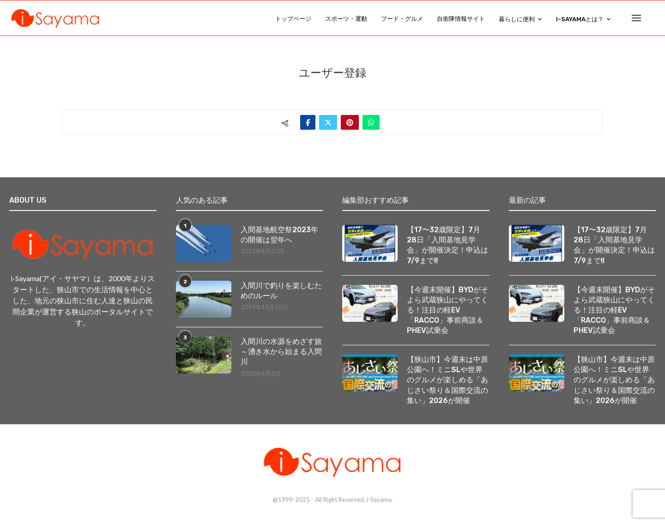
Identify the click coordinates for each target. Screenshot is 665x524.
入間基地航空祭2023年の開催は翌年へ (279, 234)
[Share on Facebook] (307, 122)
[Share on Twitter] (328, 122)
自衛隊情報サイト (461, 18)
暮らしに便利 (517, 19)
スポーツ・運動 (346, 18)
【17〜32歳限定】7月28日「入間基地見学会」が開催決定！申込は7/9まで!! (447, 245)
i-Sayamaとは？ (580, 19)
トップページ (293, 18)
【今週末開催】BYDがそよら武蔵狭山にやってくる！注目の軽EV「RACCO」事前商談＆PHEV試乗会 (447, 311)
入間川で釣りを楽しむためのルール (281, 290)
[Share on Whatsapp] (371, 122)
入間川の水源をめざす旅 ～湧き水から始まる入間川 (282, 352)
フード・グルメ (402, 18)
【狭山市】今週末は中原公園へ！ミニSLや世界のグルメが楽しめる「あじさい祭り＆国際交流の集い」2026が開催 (447, 381)
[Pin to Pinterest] (350, 122)
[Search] (651, 18)
